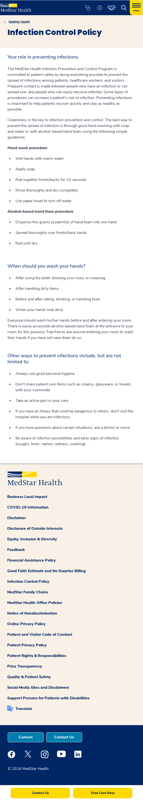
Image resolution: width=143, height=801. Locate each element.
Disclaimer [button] (16, 518)
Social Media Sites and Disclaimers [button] (38, 687)
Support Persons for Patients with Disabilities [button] (48, 698)
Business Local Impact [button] (27, 496)
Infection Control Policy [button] (28, 581)
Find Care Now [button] (103, 793)
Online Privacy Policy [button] (26, 624)
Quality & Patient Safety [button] (29, 677)
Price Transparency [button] (24, 666)
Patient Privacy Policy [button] (27, 645)
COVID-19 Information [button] (28, 507)
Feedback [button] (16, 549)
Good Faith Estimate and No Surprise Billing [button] (46, 571)
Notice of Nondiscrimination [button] (32, 613)
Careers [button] (26, 737)
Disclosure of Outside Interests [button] (35, 528)
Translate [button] (23, 708)
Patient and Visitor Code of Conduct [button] (39, 634)
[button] (88, 7)
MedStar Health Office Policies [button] (34, 602)
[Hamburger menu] (136, 7)
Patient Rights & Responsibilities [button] (36, 655)
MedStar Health (19, 22)
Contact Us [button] (64, 737)
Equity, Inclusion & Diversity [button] (32, 539)
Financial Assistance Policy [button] (31, 560)
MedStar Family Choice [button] (27, 592)
